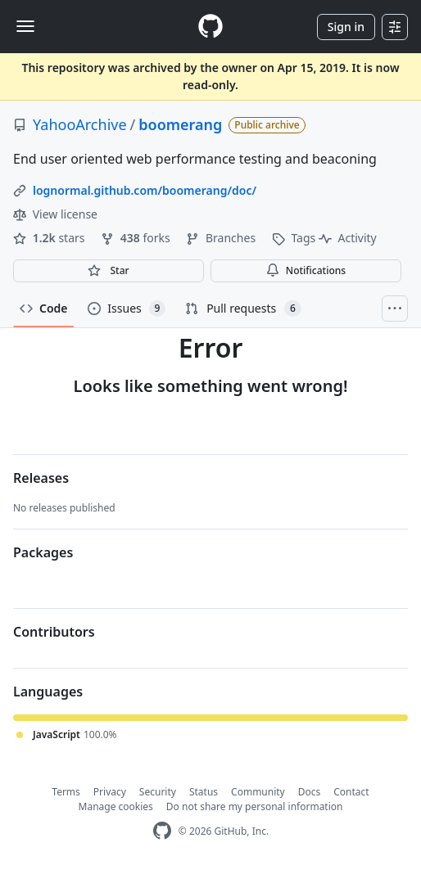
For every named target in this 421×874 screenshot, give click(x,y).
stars (50, 238)
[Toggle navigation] (25, 26)
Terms (66, 792)
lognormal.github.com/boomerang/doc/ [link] (144, 190)
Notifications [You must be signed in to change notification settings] (306, 270)
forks (137, 238)
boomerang (180, 124)
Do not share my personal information (254, 806)
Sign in (346, 26)
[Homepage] (210, 26)
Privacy (109, 792)
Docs (309, 792)
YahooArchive (80, 124)
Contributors (54, 632)
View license (55, 214)
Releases (41, 478)
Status (203, 792)
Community (258, 792)
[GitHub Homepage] (162, 831)
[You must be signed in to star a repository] (108, 270)
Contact (351, 792)
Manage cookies (116, 806)
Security (157, 792)
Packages (43, 552)
